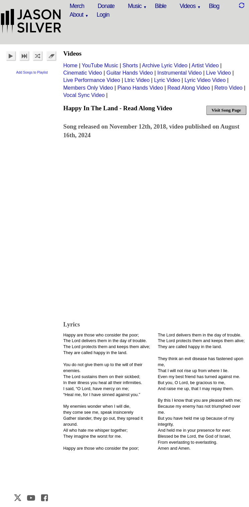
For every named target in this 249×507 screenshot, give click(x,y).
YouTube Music (100, 65)
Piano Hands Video (140, 88)
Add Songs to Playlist (32, 72)
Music (135, 6)
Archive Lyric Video (165, 65)
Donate (105, 6)
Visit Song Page (226, 110)
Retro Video (228, 88)
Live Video (218, 73)
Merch (77, 6)
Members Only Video (88, 88)
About (76, 14)
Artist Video (205, 65)
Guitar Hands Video (129, 73)
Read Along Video (188, 88)
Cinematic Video (82, 73)
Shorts (130, 65)
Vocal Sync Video (84, 95)
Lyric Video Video (205, 80)
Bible (160, 6)
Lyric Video (167, 80)
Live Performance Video (91, 80)
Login (102, 14)
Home (70, 65)
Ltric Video (137, 80)
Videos (187, 6)
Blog (214, 6)
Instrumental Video (179, 73)
